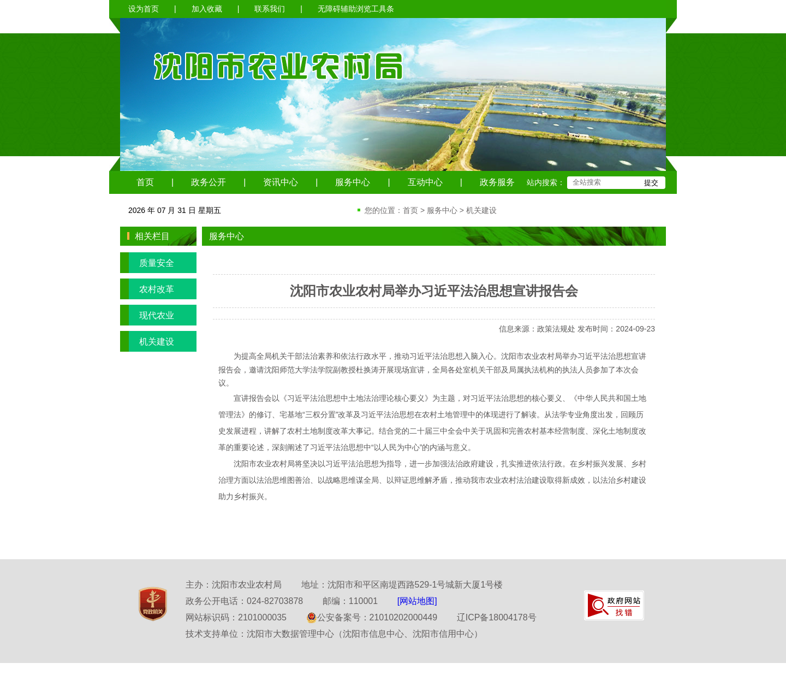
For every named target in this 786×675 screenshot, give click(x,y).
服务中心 (352, 182)
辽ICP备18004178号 (497, 617)
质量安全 (147, 262)
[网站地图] (417, 601)
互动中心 (425, 182)
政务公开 (208, 182)
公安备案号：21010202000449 (372, 617)
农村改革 (147, 289)
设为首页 (143, 8)
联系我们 (269, 8)
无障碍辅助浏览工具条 (356, 8)
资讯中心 (280, 182)
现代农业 (147, 315)
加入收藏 (207, 8)
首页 (145, 182)
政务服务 (497, 182)
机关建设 (481, 210)
